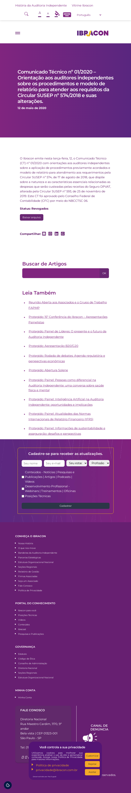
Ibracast (22, 629)
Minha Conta (25, 697)
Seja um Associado (28, 581)
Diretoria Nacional (27, 668)
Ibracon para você (27, 610)
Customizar (92, 755)
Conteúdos (24, 624)
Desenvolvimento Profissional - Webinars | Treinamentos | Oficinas (50, 488)
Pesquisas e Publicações (31, 634)
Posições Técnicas (38, 496)
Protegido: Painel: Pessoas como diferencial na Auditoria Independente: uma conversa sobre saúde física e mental (66, 385)
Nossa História (25, 543)
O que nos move (27, 548)
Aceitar (92, 772)
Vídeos (21, 619)
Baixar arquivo (31, 217)
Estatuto (22, 654)
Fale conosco (32, 710)
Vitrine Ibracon (82, 5)
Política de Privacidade (30, 590)
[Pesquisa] (61, 273)
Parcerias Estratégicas (29, 557)
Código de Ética (26, 658)
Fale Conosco (25, 585)
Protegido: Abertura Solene (48, 370)
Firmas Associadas (27, 576)
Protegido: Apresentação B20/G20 (53, 346)
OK (104, 273)
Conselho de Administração (32, 663)
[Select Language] (89, 15)
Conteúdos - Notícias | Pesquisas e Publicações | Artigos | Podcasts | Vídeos (49, 476)
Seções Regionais (27, 567)
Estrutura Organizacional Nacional (35, 562)
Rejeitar (92, 764)
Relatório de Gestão (28, 571)
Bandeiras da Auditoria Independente (37, 552)
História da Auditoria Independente (41, 5)
